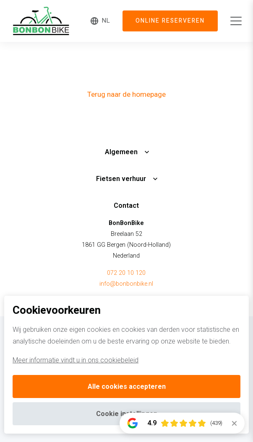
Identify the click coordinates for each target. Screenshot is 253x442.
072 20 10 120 (126, 273)
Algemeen (121, 152)
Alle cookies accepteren (127, 386)
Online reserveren (170, 21)
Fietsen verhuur (121, 179)
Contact (126, 205)
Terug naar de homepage (126, 94)
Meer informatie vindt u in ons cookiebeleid (75, 360)
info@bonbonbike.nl (126, 283)
